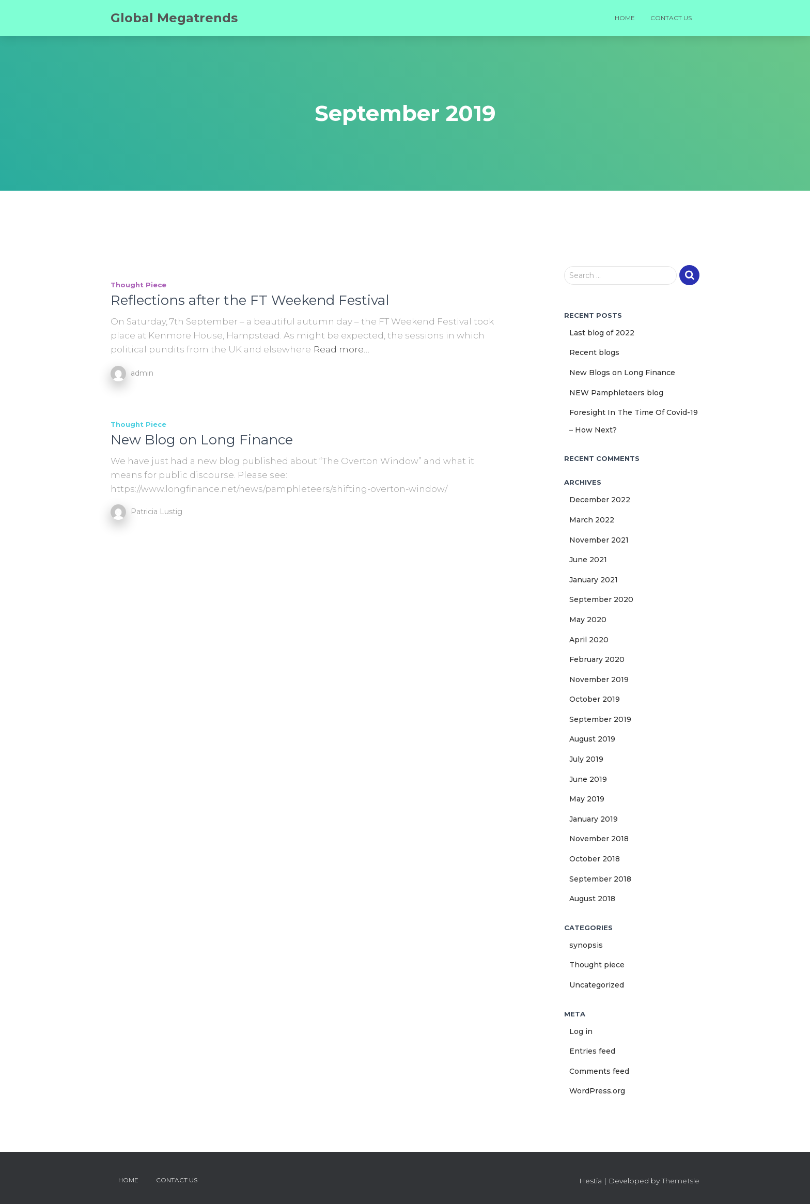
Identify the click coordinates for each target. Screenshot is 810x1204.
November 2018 (599, 838)
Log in (581, 1031)
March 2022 (591, 519)
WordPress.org (597, 1090)
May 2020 (587, 619)
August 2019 (592, 739)
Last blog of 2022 (601, 332)
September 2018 (600, 879)
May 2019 (586, 799)
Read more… (341, 349)
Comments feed (599, 1071)
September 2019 (600, 719)
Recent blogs (594, 352)
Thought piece (138, 285)
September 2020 (601, 599)
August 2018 (592, 898)
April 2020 (589, 639)
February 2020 (597, 659)
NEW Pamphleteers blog (616, 392)
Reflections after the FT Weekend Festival (250, 300)
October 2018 (594, 858)
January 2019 (593, 819)
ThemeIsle (680, 1180)
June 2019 (588, 779)
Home (625, 18)
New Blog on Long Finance (202, 439)
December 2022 (599, 499)
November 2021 (599, 540)
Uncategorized (596, 985)
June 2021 (588, 559)
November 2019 (599, 679)
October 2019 (594, 699)
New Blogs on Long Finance (622, 372)
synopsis (586, 945)
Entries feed (592, 1051)
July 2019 (586, 759)
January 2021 (593, 579)
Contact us (671, 18)
